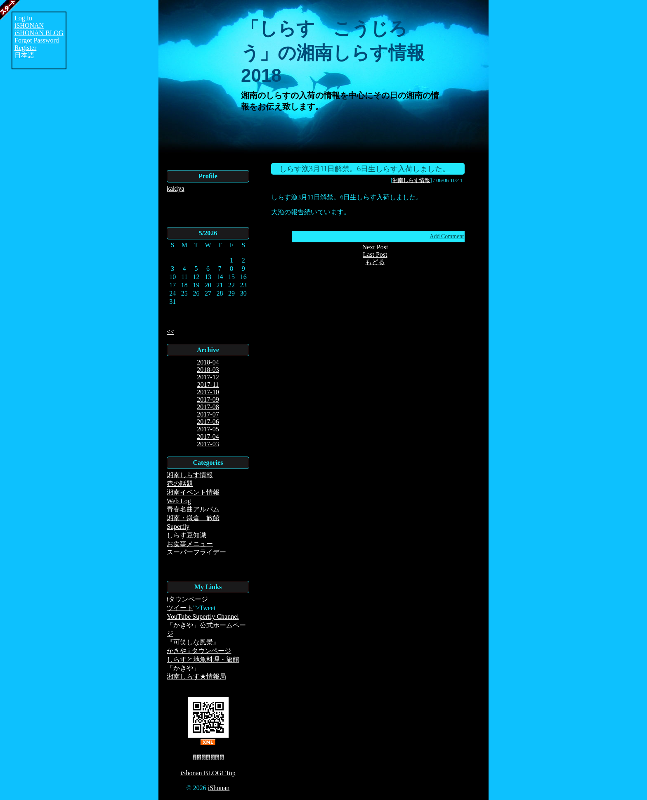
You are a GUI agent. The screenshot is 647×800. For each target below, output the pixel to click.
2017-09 (208, 399)
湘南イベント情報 (193, 492)
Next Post (375, 247)
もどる (375, 261)
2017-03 (208, 443)
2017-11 (208, 384)
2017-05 (208, 429)
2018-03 (208, 369)
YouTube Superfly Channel (203, 616)
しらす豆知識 (186, 535)
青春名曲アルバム (193, 509)
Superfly (178, 526)
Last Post (375, 254)
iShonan (218, 787)
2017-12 (208, 377)
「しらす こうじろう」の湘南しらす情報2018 (333, 51)
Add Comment (447, 236)
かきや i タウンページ (199, 650)
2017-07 (208, 414)
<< (170, 331)
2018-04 (208, 362)
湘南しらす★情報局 (196, 676)
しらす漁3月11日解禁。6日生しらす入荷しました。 (364, 169)
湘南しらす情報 (190, 474)
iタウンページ (187, 599)
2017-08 (208, 406)
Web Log (179, 500)
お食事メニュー (190, 543)
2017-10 (208, 391)
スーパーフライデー (196, 552)
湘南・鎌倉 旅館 (193, 517)
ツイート (180, 607)
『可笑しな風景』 (193, 642)
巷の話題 (180, 483)
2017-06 (208, 421)
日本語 (24, 55)
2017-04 (208, 436)
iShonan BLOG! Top (208, 772)
